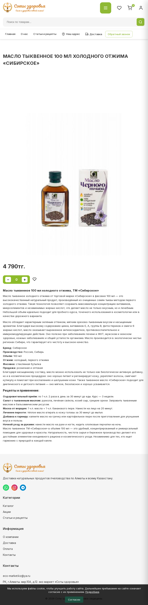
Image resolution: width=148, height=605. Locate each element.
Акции (7, 511)
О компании (10, 536)
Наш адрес (71, 34)
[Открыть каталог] (105, 7)
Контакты (9, 554)
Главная (10, 33)
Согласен (74, 599)
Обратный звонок (119, 34)
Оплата (8, 548)
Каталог (8, 505)
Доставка (93, 34)
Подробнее (92, 591)
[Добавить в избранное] (34, 279)
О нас (24, 33)
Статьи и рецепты (44, 33)
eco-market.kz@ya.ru (16, 575)
